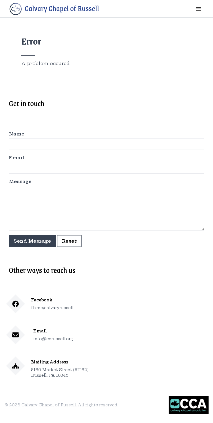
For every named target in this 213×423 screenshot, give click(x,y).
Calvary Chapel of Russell (54, 9)
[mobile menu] (198, 9)
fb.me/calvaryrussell (52, 307)
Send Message (32, 241)
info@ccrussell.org (53, 338)
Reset (69, 241)
